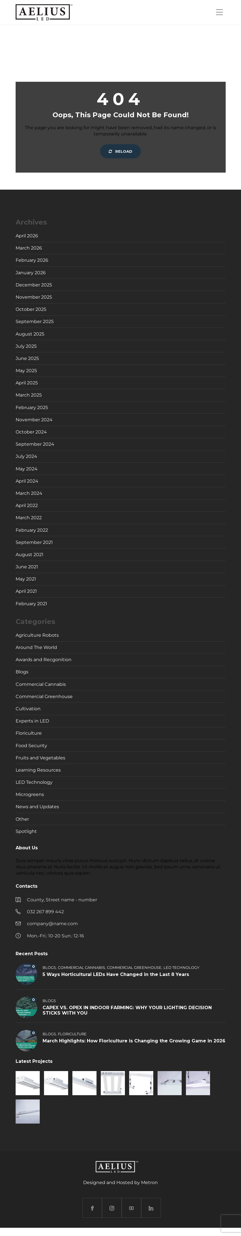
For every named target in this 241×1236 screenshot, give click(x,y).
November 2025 (34, 297)
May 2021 (26, 579)
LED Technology (34, 782)
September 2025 (35, 321)
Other (22, 819)
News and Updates (37, 806)
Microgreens (30, 794)
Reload (120, 151)
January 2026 (31, 272)
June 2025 (27, 358)
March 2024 (29, 493)
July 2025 (26, 346)
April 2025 (27, 383)
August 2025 (30, 334)
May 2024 (26, 469)
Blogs (22, 671)
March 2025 (29, 395)
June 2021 (27, 566)
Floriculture (29, 733)
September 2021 (34, 542)
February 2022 (32, 530)
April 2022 (27, 505)
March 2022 (29, 517)
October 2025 (31, 309)
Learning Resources (38, 770)
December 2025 (34, 285)
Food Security (31, 745)
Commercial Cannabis (41, 684)
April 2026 (27, 235)
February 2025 (32, 407)
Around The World (36, 647)
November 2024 (34, 419)
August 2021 (29, 554)
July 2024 (26, 456)
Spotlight (26, 831)
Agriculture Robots (37, 635)
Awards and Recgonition (44, 659)
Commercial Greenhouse (44, 696)
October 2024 (31, 432)
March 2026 (29, 248)
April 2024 (27, 481)
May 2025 (26, 370)
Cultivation (28, 708)
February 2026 (32, 260)
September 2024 (35, 444)
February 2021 (31, 603)
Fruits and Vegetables (40, 758)
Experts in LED (32, 721)
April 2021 (26, 591)
